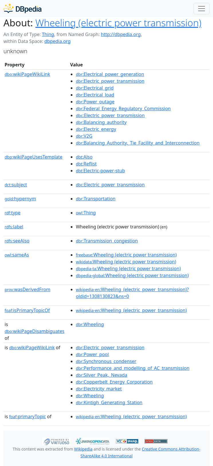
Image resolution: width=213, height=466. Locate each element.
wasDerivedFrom (27, 289)
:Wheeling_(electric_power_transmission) (131, 310)
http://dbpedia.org (121, 34)
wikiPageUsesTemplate (33, 157)
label (14, 227)
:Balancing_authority (101, 122)
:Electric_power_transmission (110, 81)
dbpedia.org (57, 41)
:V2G (84, 136)
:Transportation (96, 199)
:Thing (86, 213)
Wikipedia (83, 449)
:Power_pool (92, 354)
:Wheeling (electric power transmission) (126, 255)
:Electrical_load (95, 95)
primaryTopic (27, 416)
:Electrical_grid (95, 88)
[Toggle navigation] (202, 8)
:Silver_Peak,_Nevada (101, 375)
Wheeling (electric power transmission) (119, 22)
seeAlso (17, 241)
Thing (48, 34)
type (13, 213)
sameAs (17, 255)
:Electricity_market (99, 389)
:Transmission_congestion (107, 241)
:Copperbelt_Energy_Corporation (114, 382)
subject (16, 184)
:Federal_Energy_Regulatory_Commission (123, 108)
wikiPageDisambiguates (34, 331)
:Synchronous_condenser (106, 361)
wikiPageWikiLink (27, 74)
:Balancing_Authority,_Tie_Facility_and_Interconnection (138, 143)
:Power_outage (95, 101)
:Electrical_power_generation (110, 74)
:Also (84, 157)
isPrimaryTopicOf (27, 310)
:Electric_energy (96, 129)
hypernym (20, 199)
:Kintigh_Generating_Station (109, 402)
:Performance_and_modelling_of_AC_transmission (133, 368)
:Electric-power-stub (100, 170)
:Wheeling (90, 324)
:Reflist (86, 164)
